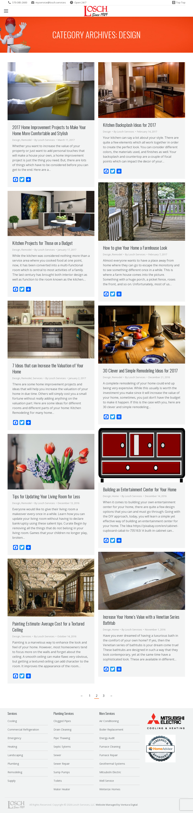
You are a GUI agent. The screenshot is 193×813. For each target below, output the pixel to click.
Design (16, 140)
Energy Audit (107, 738)
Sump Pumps (62, 772)
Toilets (58, 780)
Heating (12, 746)
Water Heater (62, 789)
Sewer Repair (62, 763)
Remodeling (15, 772)
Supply (12, 780)
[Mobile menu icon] (6, 11)
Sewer (57, 755)
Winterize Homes (109, 789)
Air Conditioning (109, 721)
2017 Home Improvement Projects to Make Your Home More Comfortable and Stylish (49, 130)
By (44, 140)
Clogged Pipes (62, 721)
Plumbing (13, 763)
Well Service (106, 780)
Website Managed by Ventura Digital (117, 804)
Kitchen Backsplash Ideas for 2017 (129, 124)
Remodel (26, 140)
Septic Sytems (62, 746)
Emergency (14, 738)
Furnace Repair (108, 755)
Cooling (12, 721)
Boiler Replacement (111, 729)
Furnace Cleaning (109, 746)
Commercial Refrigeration (23, 729)
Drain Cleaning (62, 729)
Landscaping (15, 755)
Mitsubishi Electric (110, 772)
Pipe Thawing (62, 738)
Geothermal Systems (112, 763)
